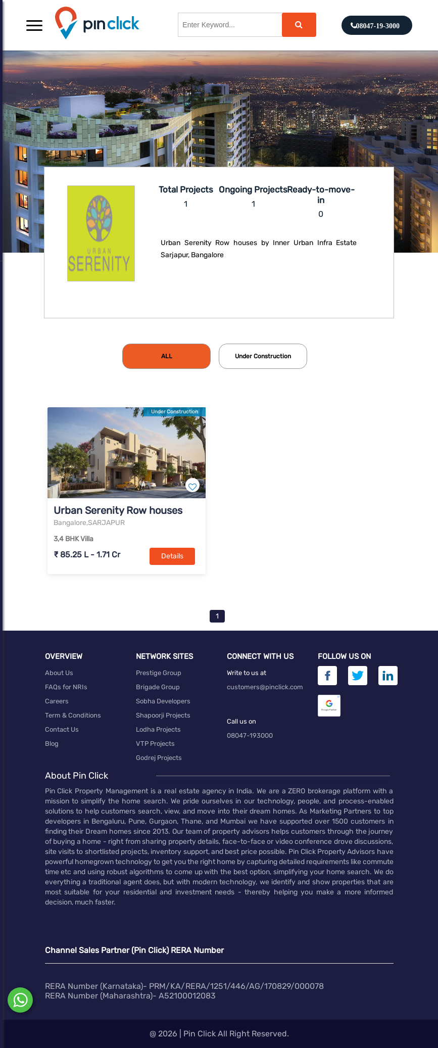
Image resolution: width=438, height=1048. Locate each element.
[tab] (166, 356)
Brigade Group (158, 687)
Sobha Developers (163, 701)
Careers (57, 701)
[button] (34, 25)
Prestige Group (158, 673)
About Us (59, 673)
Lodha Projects (158, 729)
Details (172, 556)
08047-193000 (250, 735)
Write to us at (246, 673)
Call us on (241, 721)
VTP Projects (155, 743)
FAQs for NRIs (66, 687)
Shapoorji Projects (163, 715)
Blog (52, 743)
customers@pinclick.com (265, 687)
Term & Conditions (73, 715)
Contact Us (62, 729)
